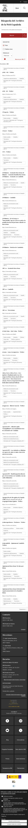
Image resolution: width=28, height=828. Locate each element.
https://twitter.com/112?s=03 (9, 94)
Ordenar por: (6, 53)
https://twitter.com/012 (8, 75)
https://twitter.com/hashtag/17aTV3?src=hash (9, 134)
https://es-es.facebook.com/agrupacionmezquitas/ (9, 504)
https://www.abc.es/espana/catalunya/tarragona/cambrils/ (9, 292)
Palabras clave (9, 49)
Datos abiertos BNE (20, 749)
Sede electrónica (20, 758)
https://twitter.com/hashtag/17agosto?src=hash (9, 115)
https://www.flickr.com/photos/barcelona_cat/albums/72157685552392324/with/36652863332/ (9, 571)
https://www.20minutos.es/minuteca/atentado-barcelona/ (9, 179)
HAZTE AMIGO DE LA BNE (14, 706)
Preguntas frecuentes (7, 749)
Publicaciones (20, 768)
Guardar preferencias (14, 821)
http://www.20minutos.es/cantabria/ (9, 250)
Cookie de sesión (7, 806)
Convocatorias (20, 740)
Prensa (7, 758)
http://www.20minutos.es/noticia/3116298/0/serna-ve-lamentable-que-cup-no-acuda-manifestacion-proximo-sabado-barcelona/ (9, 227)
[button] (5, 59)
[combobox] (8, 55)
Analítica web (6, 800)
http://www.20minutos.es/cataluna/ (9, 200)
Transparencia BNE (7, 768)
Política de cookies (8, 796)
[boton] (20, 1)
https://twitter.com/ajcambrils (9, 548)
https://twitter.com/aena (9, 355)
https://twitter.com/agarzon (9, 409)
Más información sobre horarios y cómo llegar (14, 679)
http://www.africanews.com (9, 386)
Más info (3, 819)
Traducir (25, 1)
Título (6, 45)
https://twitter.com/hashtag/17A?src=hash (9, 155)
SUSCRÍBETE (14, 711)
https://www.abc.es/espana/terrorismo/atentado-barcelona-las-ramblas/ (9, 271)
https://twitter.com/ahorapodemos (9, 525)
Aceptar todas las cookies (14, 824)
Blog (7, 740)
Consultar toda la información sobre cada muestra (15, 695)
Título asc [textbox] (6, 55)
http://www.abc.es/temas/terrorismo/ (9, 313)
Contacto (23, 629)
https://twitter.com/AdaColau (9, 334)
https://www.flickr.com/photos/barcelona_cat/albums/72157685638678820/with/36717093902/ (9, 596)
